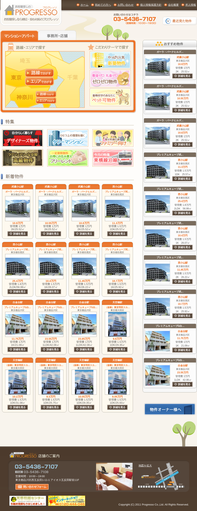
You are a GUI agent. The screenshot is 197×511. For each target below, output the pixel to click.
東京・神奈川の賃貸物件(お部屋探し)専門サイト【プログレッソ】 (31, 13)
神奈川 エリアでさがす (46, 100)
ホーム (84, 4)
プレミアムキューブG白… (17, 307)
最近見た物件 (180, 21)
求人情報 (190, 4)
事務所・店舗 (57, 35)
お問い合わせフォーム (32, 487)
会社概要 (173, 4)
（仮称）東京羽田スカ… (117, 307)
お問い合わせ (126, 4)
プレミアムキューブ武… (117, 191)
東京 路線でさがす (39, 72)
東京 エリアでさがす (39, 81)
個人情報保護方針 (150, 4)
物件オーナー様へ (170, 409)
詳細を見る (17, 233)
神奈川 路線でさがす (46, 94)
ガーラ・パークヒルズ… (17, 191)
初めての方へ (103, 4)
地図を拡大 (145, 465)
